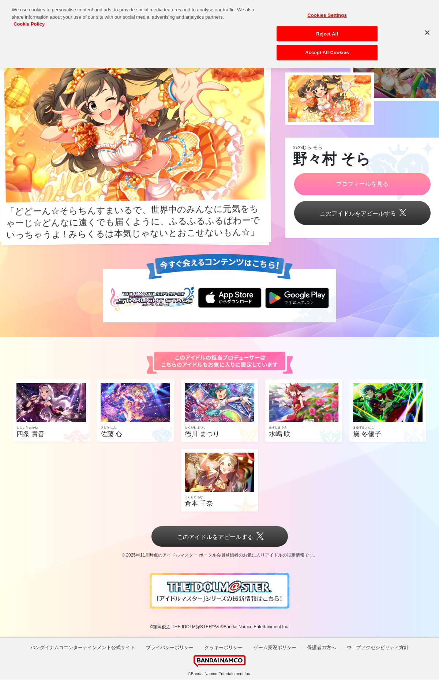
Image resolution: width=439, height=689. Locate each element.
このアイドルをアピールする (362, 213)
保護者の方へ (321, 647)
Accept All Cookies (327, 41)
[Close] (427, 22)
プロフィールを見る (362, 184)
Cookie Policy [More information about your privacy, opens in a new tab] (29, 13)
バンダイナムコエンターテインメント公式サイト (82, 647)
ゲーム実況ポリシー (275, 647)
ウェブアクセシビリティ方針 (378, 647)
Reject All (327, 23)
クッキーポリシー (224, 647)
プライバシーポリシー (170, 647)
